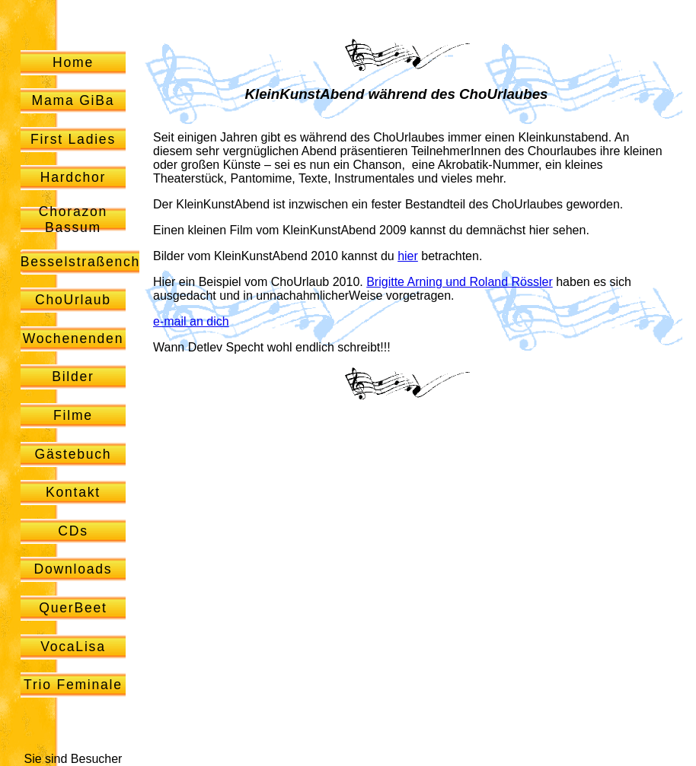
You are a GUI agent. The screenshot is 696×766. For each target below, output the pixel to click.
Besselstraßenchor (88, 261)
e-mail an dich (191, 321)
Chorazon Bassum (73, 219)
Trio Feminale (73, 684)
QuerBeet (73, 607)
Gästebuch (72, 454)
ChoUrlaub (73, 299)
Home (73, 62)
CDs (73, 531)
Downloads (73, 569)
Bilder (73, 376)
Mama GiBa (73, 100)
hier (407, 256)
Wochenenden (73, 338)
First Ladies (73, 139)
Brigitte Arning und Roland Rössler (459, 281)
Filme (73, 415)
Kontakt (73, 492)
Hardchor (73, 177)
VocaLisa (73, 646)
